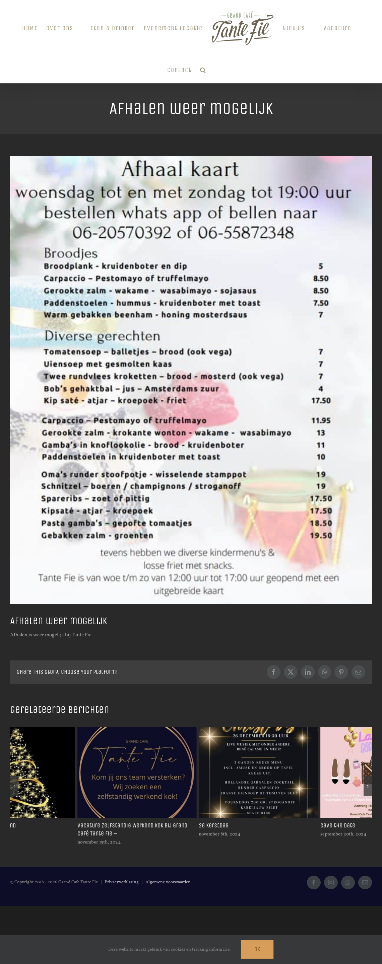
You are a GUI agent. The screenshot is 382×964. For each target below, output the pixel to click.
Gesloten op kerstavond (40, 825)
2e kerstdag (268, 825)
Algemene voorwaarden (168, 882)
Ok (257, 949)
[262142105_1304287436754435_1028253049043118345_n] (191, 380)
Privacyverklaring (122, 882)
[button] (203, 69)
